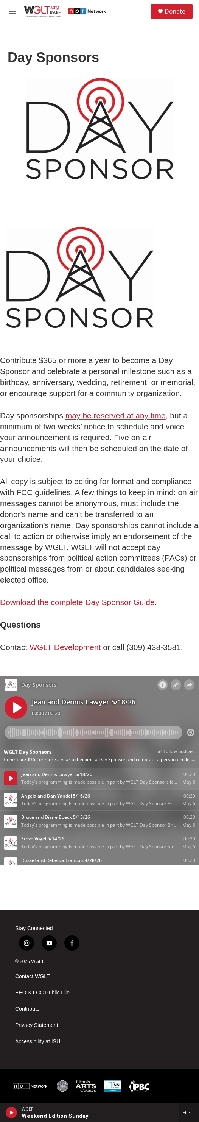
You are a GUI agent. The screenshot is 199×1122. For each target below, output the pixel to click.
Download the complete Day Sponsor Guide (77, 602)
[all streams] (189, 1112)
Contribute (27, 1009)
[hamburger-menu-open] (12, 11)
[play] (11, 1112)
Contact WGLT (32, 976)
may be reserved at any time (115, 415)
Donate (175, 11)
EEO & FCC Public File (42, 993)
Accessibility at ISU (37, 1041)
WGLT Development (65, 647)
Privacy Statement (36, 1025)
